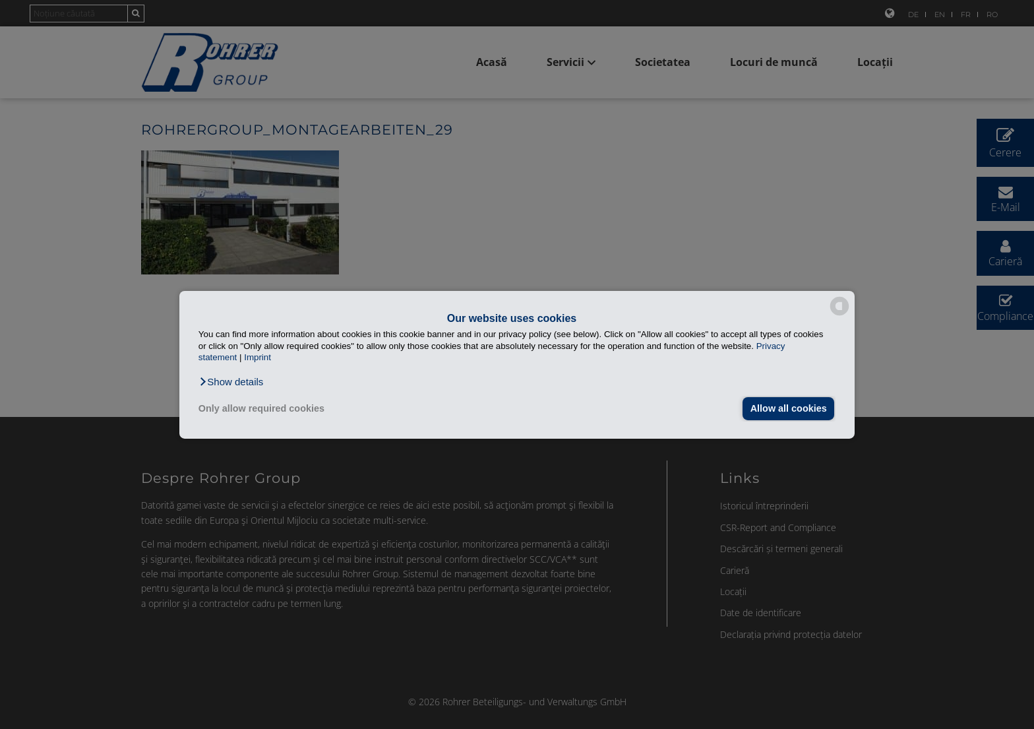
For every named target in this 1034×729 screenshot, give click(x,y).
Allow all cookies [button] (788, 408)
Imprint (257, 357)
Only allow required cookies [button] (261, 408)
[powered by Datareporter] (839, 314)
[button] (231, 381)
